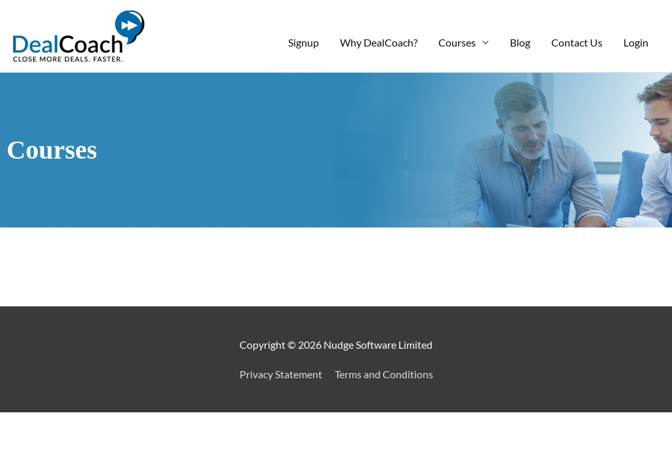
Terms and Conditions (384, 374)
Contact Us (576, 42)
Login (635, 42)
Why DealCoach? (378, 42)
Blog (520, 42)
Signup (303, 42)
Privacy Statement (281, 374)
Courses (457, 42)
